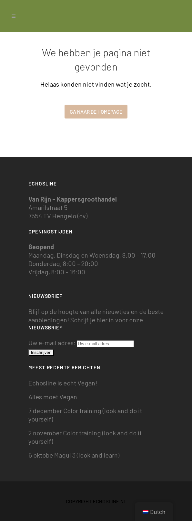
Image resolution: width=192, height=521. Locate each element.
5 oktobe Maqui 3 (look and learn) (73, 455)
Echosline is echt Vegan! (62, 383)
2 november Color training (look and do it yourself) (85, 437)
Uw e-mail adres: (81, 342)
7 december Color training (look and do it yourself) (85, 415)
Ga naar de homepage (96, 112)
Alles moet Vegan (52, 397)
